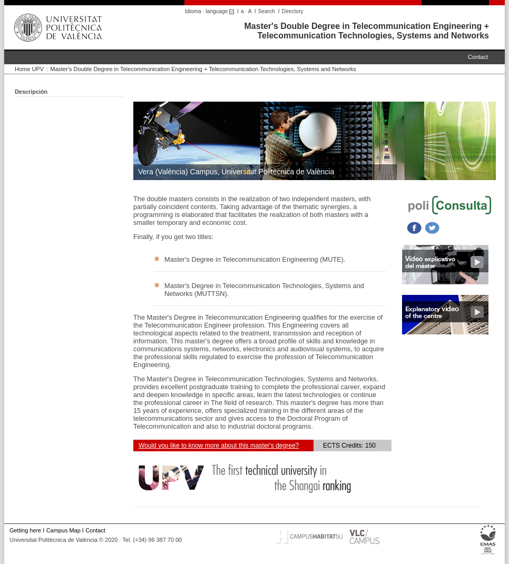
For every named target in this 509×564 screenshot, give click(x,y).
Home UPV (29, 69)
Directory (293, 11)
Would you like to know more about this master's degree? (219, 445)
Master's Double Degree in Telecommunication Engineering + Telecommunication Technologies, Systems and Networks (367, 31)
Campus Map (63, 530)
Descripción (31, 91)
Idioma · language (211, 11)
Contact (478, 57)
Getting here (25, 530)
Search (266, 11)
